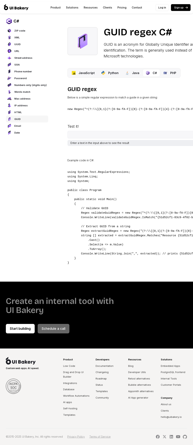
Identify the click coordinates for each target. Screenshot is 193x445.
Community (102, 397)
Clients (107, 7)
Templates (69, 414)
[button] (55, 7)
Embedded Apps (170, 365)
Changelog (102, 372)
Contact (137, 7)
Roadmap (101, 378)
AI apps (67, 402)
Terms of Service (100, 436)
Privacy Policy (76, 436)
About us (166, 404)
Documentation (104, 365)
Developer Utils (137, 372)
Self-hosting (70, 408)
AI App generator (138, 397)
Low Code (69, 365)
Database (68, 389)
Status (99, 384)
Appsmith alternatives (141, 391)
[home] (16, 7)
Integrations (70, 383)
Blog (130, 365)
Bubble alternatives (139, 384)
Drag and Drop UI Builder (73, 374)
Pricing (121, 7)
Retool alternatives (139, 378)
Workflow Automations (76, 395)
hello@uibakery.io (171, 416)
